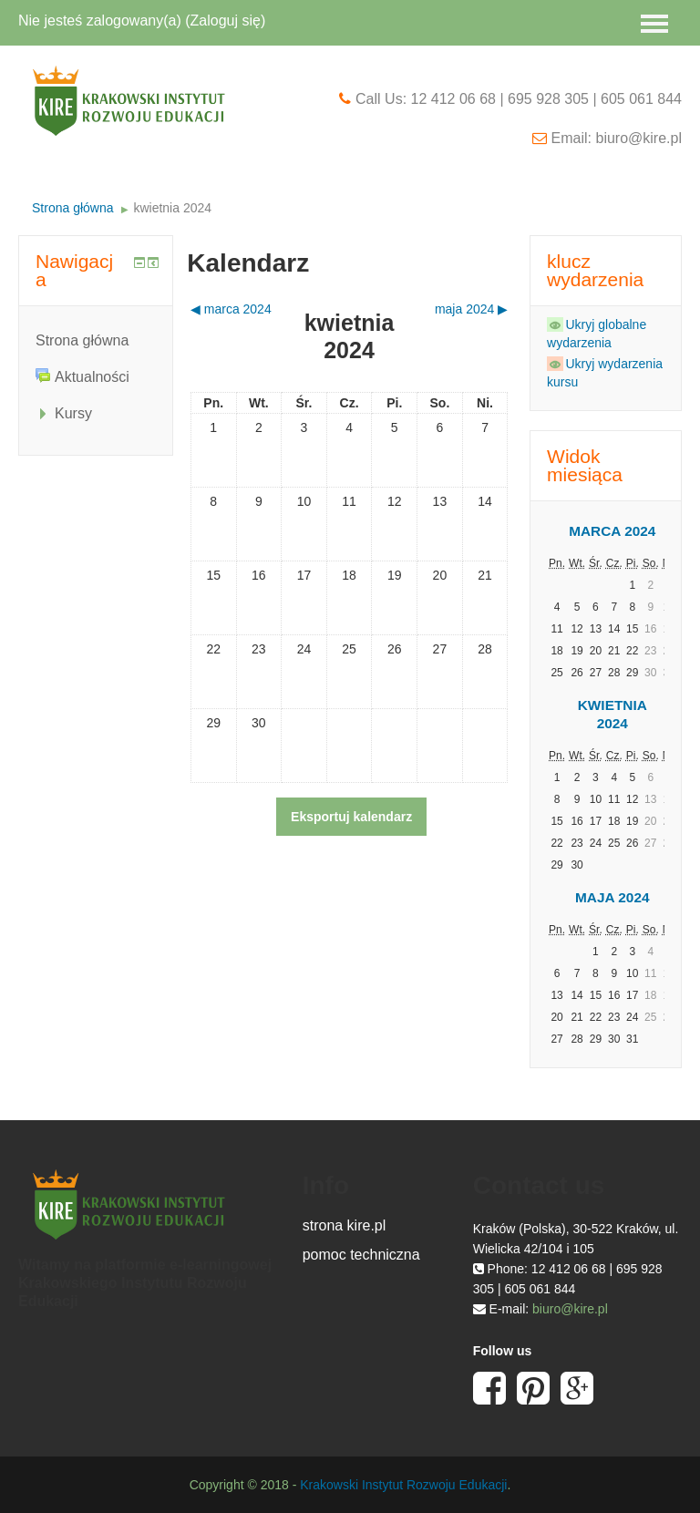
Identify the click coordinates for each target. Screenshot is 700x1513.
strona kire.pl (344, 1225)
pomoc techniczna (361, 1254)
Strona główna (73, 208)
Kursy (73, 413)
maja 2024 (612, 897)
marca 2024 (612, 531)
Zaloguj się (225, 20)
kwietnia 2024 (172, 208)
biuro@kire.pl (570, 1309)
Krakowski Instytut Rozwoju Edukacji (403, 1484)
